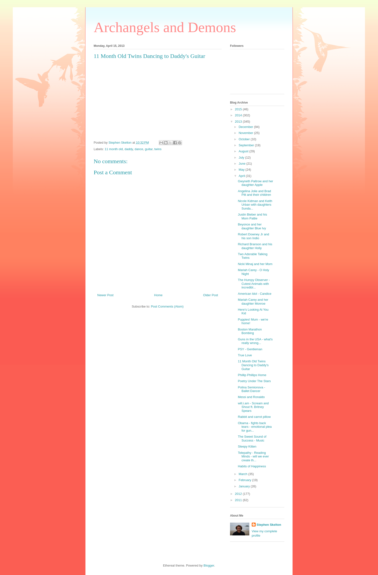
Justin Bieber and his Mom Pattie (252, 216)
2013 (239, 121)
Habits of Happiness (252, 466)
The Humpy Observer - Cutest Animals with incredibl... (254, 283)
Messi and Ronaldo (251, 397)
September (247, 145)
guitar (149, 149)
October (245, 139)
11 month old (114, 149)
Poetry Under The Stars (254, 381)
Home (158, 295)
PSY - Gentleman (250, 349)
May (242, 169)
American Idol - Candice (254, 293)
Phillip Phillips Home (252, 375)
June (242, 163)
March (243, 474)
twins (157, 149)
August (244, 151)
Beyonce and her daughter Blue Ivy (252, 226)
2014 (239, 115)
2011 (239, 500)
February (245, 480)
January (245, 486)
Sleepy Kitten (247, 446)
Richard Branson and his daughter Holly (255, 246)
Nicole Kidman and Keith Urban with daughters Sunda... (255, 204)
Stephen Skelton (269, 524)
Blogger (208, 565)
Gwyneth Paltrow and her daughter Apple (255, 183)
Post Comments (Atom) (167, 306)
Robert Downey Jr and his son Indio (253, 236)
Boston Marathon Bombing (250, 331)
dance (139, 149)
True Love (245, 355)
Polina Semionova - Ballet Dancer (251, 389)
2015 (239, 109)
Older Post (210, 295)
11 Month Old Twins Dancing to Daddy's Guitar (253, 365)
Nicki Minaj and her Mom (255, 264)
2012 (239, 494)
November (246, 133)
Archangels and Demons (165, 27)
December (246, 127)
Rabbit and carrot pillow (254, 417)
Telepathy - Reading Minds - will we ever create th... (253, 456)
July (242, 157)
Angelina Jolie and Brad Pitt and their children (254, 193)
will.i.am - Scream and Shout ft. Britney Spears (253, 407)
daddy (129, 149)
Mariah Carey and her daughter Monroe (253, 301)
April (242, 176)
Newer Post (105, 295)
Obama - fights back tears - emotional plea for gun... (255, 426)
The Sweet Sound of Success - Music (252, 438)
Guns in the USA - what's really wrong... (255, 341)
